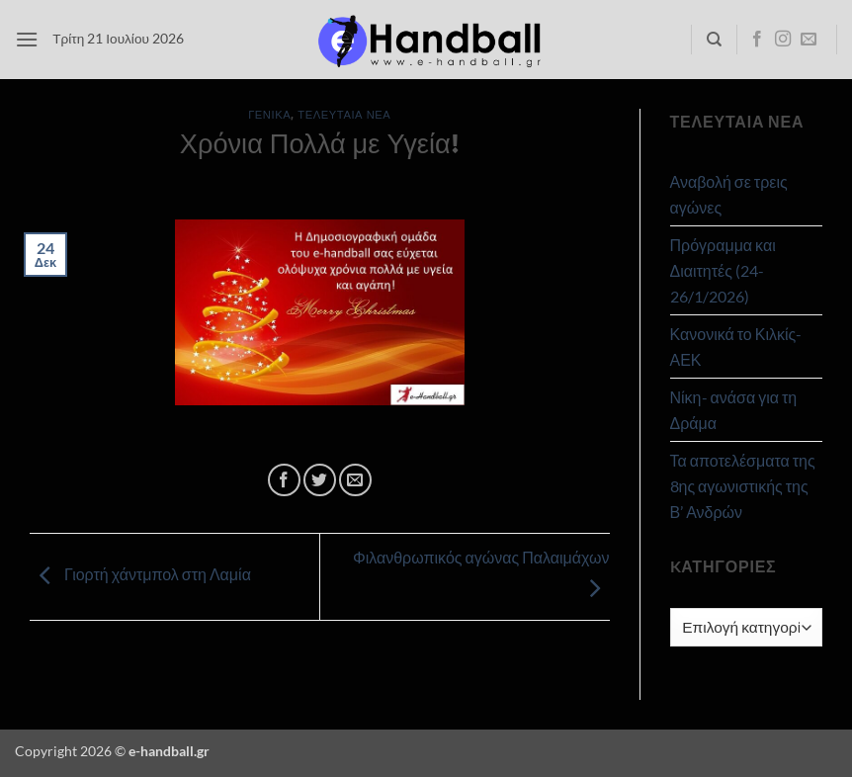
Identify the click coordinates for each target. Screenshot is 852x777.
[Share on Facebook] (284, 480)
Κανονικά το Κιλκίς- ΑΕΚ (736, 346)
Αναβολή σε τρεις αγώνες (729, 194)
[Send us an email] (808, 39)
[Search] (714, 39)
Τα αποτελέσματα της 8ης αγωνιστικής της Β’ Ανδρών (742, 485)
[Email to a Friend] (355, 480)
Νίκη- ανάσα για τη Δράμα (734, 410)
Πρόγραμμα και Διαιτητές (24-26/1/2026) (723, 269)
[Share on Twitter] (319, 480)
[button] (27, 39)
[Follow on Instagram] (783, 39)
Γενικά (269, 114)
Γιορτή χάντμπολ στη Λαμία (140, 573)
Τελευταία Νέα (344, 114)
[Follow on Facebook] (757, 39)
